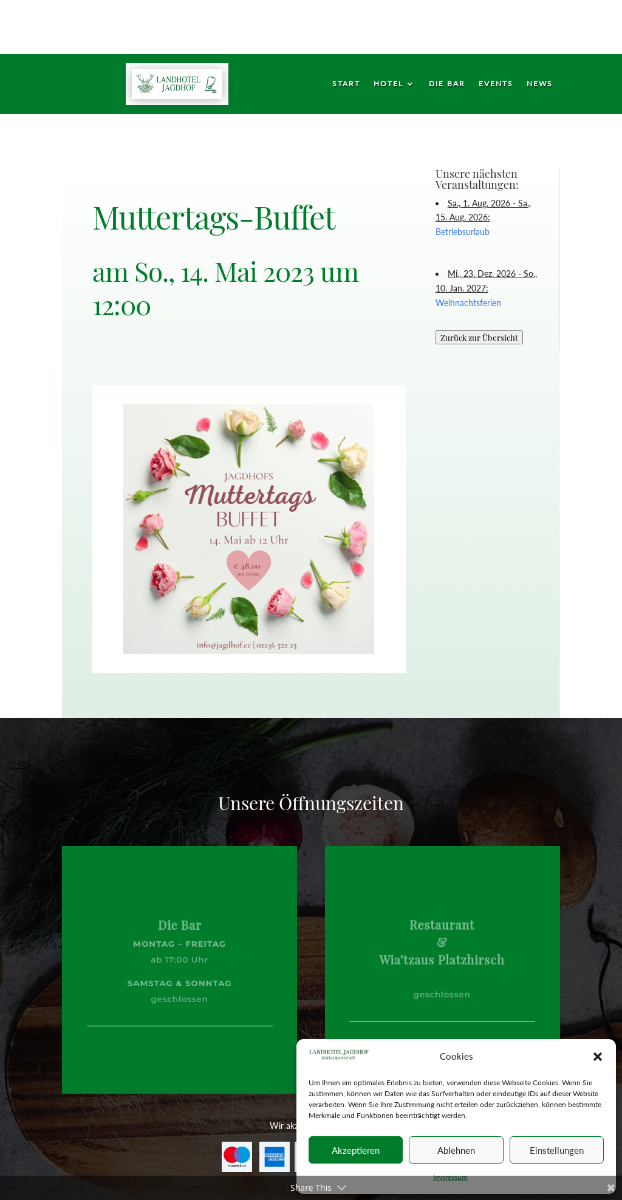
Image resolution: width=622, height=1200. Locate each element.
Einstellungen (557, 1150)
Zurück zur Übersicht (479, 337)
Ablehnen (456, 1150)
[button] (598, 1057)
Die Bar (447, 84)
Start (346, 84)
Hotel (388, 84)
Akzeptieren (356, 1150)
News (540, 84)
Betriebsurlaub (463, 232)
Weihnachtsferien (468, 303)
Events (496, 84)
